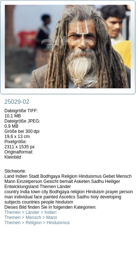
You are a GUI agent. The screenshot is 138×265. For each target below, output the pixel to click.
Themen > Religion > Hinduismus (37, 222)
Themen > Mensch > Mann (30, 217)
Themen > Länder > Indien (30, 212)
